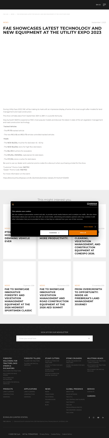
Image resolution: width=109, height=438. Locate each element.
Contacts (90, 388)
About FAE (70, 388)
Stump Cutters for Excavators (52, 367)
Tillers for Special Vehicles (31, 361)
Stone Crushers (74, 355)
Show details (88, 227)
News (12, 14)
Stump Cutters (52, 355)
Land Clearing (29, 388)
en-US (98, 5)
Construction (8, 391)
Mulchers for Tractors (12, 367)
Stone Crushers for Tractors (73, 358)
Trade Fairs (49, 391)
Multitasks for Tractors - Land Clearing (96, 358)
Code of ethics (67, 431)
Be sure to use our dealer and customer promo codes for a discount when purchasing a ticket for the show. (44, 163)
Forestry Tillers (32, 355)
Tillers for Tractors (32, 358)
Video (47, 399)
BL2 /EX (10, 151)
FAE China (69, 409)
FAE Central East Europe (75, 396)
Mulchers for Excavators (8, 375)
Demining (6, 393)
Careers (91, 393)
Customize (54, 232)
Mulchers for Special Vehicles (11, 379)
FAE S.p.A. (69, 393)
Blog (47, 401)
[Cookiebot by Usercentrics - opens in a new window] (88, 204)
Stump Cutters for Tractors (52, 358)
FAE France (70, 399)
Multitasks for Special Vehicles (95, 367)
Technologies (50, 396)
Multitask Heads (95, 355)
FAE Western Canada (74, 407)
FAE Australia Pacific (74, 404)
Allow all (83, 232)
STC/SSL (10, 159)
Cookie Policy (55, 431)
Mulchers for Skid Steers (10, 371)
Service (91, 386)
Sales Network (71, 391)
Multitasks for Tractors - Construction (96, 362)
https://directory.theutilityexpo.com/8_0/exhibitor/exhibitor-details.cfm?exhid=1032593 (36, 178)
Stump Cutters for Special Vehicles (52, 371)
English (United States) (15, 414)
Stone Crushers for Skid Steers (75, 362)
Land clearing (8, 388)
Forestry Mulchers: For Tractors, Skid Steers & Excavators (10, 360)
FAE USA (5, 14)
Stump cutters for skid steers (54, 362)
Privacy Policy (44, 431)
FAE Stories (49, 393)
